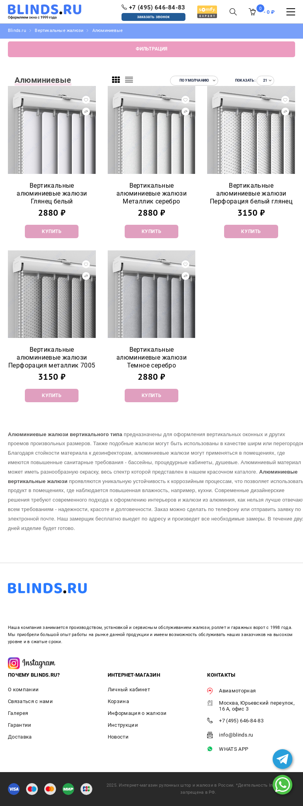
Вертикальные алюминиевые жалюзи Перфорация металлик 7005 (51, 357)
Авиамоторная (231, 691)
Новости (118, 737)
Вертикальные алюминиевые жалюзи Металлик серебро (151, 193)
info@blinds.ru (230, 735)
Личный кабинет (129, 689)
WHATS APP (227, 749)
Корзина (118, 701)
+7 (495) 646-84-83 (235, 721)
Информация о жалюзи (137, 713)
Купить (52, 231)
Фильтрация (152, 49)
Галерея (18, 713)
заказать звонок (153, 17)
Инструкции (123, 725)
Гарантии (20, 725)
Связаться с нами (30, 701)
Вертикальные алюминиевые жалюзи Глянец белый (52, 193)
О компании (23, 689)
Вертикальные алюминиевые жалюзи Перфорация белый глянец (251, 193)
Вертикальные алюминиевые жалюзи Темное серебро (151, 357)
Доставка (20, 737)
